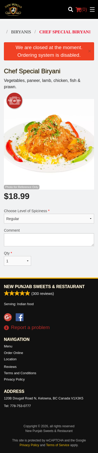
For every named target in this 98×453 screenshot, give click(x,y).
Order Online (13, 353)
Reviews (10, 367)
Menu (8, 346)
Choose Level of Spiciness (49, 216)
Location (10, 359)
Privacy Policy (14, 379)
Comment (49, 237)
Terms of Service (57, 445)
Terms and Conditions (20, 373)
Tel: (17, 406)
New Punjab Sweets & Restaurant (44, 286)
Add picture (14, 100)
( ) (81, 9)
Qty (17, 258)
